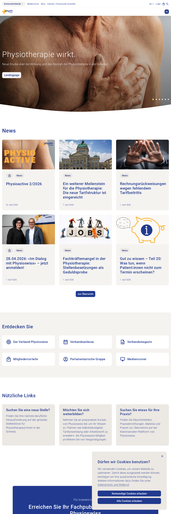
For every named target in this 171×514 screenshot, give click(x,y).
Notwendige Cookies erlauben (129, 493)
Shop (43, 4)
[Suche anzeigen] (167, 4)
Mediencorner (33, 4)
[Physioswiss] (7, 11)
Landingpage (11, 75)
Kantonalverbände (13, 4)
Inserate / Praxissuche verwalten (61, 4)
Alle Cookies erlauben (129, 500)
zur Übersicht (85, 294)
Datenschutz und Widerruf (113, 484)
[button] (167, 11)
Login (158, 4)
